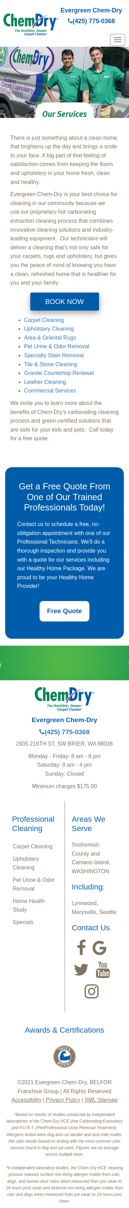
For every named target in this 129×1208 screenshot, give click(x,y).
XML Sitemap (101, 1100)
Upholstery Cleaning (49, 329)
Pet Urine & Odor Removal (56, 346)
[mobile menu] (117, 40)
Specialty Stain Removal (54, 355)
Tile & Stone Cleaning (50, 364)
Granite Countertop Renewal (59, 373)
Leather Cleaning (45, 382)
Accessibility (26, 1100)
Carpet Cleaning (44, 320)
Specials (23, 922)
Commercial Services (50, 391)
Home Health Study (29, 905)
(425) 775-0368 (91, 21)
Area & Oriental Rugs (50, 338)
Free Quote (64, 611)
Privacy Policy (63, 1100)
